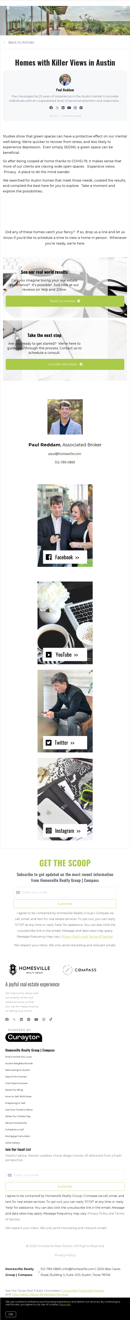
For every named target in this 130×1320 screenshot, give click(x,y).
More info (65, 1304)
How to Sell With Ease (18, 1096)
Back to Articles (21, 42)
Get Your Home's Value (19, 1109)
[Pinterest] (28, 1020)
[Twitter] (14, 1020)
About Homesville (16, 1123)
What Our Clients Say (18, 1116)
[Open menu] (125, 7)
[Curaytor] (23, 1041)
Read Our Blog (14, 1089)
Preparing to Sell (15, 1103)
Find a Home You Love (18, 1056)
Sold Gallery (12, 1142)
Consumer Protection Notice (83, 1290)
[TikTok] (50, 1020)
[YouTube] (36, 1020)
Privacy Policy (65, 1255)
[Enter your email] (68, 892)
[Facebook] (7, 1020)
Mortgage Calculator (17, 1136)
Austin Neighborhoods (19, 1063)
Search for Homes (16, 1076)
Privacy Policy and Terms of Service (87, 936)
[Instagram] (43, 1020)
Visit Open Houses (16, 1083)
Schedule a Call (14, 1129)
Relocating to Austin (17, 1070)
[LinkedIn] (21, 1020)
